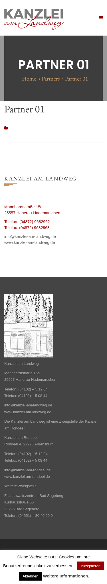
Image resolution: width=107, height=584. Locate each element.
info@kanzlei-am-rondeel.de (27, 470)
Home (29, 78)
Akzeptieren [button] (90, 566)
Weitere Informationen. (66, 575)
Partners (51, 78)
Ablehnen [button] (30, 576)
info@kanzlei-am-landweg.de (30, 236)
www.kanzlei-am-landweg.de (29, 242)
